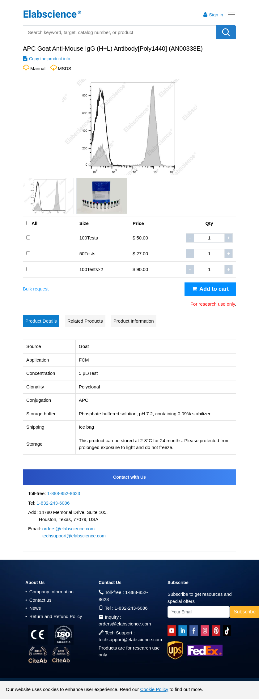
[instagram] (206, 630)
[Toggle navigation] (229, 14)
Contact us (38, 600)
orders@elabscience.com (68, 528)
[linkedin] (183, 630)
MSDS (64, 68)
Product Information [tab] (133, 321)
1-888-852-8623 (63, 493)
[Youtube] (173, 630)
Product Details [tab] (41, 321)
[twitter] (228, 630)
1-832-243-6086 (53, 503)
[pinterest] (217, 630)
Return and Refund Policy (53, 616)
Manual (37, 68)
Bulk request (36, 288)
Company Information (49, 591)
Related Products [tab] (85, 321)
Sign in (213, 14)
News (33, 608)
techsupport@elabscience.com (74, 535)
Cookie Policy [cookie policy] (154, 689)
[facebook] (194, 630)
